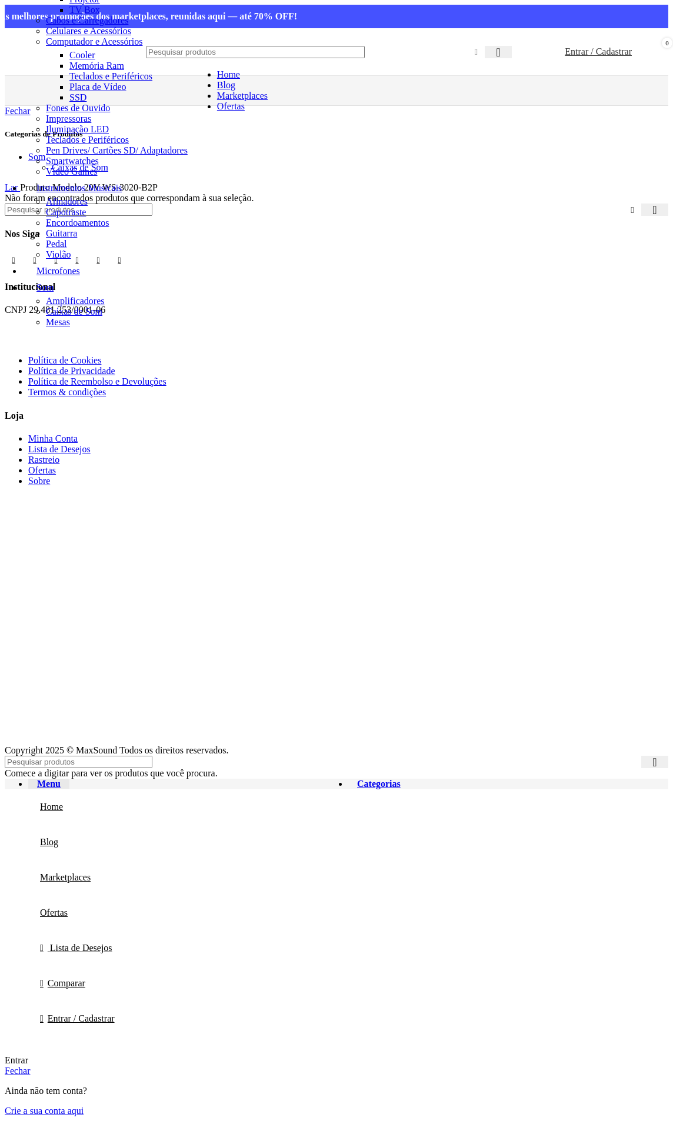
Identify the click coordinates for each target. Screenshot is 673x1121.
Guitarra (61, 233)
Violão (58, 254)
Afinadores (67, 201)
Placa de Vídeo (97, 87)
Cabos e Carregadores (87, 20)
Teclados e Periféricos (87, 140)
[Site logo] (63, 78)
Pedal (56, 244)
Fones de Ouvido (78, 108)
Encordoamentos (77, 223)
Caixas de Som (74, 311)
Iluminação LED (77, 129)
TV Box (84, 10)
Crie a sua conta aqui (44, 1111)
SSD (77, 97)
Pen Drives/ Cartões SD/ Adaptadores (117, 150)
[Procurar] (255, 52)
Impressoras (68, 119)
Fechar (18, 1071)
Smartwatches (72, 161)
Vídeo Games (72, 171)
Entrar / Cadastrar (81, 1018)
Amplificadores (75, 301)
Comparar (66, 983)
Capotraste (66, 212)
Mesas (58, 322)
